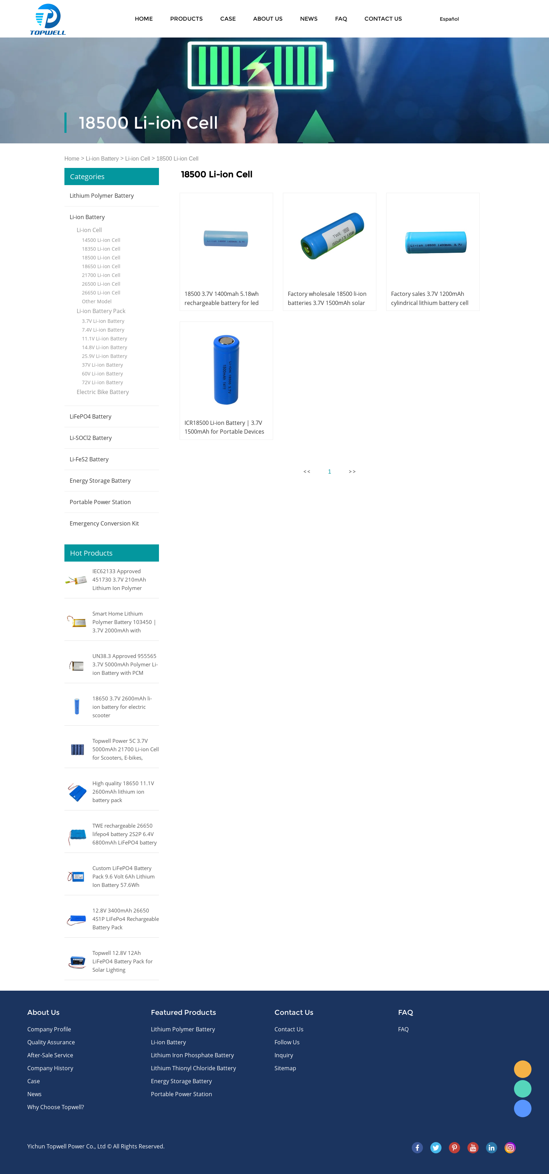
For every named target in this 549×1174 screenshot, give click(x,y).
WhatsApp (522, 1089)
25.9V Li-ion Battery (104, 356)
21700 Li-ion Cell (101, 275)
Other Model (97, 301)
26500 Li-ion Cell (101, 283)
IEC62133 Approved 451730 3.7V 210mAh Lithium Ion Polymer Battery (119, 580)
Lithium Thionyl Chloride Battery (193, 1068)
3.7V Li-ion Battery (103, 321)
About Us (268, 18)
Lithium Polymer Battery (102, 195)
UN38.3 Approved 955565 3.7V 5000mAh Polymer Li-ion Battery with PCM (125, 664)
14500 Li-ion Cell (101, 240)
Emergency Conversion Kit (104, 523)
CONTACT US (383, 18)
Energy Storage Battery (100, 480)
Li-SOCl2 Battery (91, 438)
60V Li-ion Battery (102, 373)
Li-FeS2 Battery (89, 459)
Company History (50, 1068)
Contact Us (289, 1029)
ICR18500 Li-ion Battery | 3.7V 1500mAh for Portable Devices (224, 427)
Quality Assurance (51, 1042)
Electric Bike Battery (103, 392)
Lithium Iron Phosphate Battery (192, 1055)
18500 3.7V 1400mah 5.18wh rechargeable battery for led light (222, 302)
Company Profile (49, 1029)
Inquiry (283, 1055)
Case (228, 18)
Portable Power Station (100, 502)
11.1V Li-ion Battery (104, 338)
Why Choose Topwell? (55, 1107)
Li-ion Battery (102, 158)
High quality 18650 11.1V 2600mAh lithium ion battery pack (123, 791)
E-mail (522, 1069)
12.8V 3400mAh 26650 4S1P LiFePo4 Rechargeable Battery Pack (125, 919)
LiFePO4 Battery (90, 416)
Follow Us (287, 1042)
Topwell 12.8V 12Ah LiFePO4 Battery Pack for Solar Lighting (122, 961)
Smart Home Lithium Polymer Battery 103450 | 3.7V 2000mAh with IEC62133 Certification (124, 622)
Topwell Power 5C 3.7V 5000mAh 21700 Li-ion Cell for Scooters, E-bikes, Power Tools (125, 749)
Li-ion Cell (137, 158)
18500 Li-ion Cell (178, 158)
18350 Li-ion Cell (101, 248)
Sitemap (285, 1068)
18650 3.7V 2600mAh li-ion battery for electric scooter (122, 707)
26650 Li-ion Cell (101, 292)
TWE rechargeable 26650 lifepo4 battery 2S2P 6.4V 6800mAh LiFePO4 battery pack (124, 834)
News (309, 18)
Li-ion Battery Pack (101, 311)
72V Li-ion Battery (102, 382)
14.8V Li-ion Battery (104, 347)
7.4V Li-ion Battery (103, 329)
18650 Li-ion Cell (101, 266)
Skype (522, 1108)
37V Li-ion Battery (102, 364)
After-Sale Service (50, 1055)
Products (186, 18)
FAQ (341, 18)
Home (144, 18)
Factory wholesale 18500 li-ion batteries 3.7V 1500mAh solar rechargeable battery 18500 (327, 302)
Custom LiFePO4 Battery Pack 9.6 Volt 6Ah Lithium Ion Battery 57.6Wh (123, 876)
